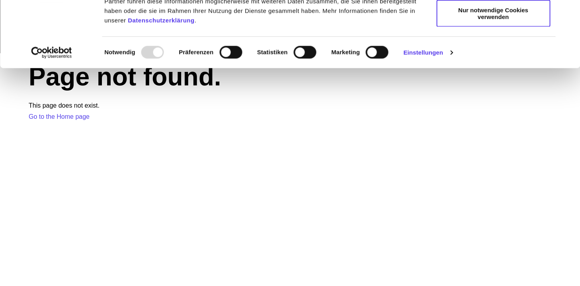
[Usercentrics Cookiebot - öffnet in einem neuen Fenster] (51, 109)
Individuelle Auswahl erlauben (493, 43)
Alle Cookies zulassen (493, 19)
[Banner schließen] (567, 12)
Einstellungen (423, 108)
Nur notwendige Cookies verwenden (493, 69)
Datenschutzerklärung (161, 76)
